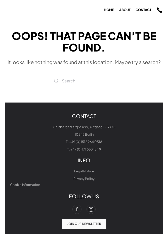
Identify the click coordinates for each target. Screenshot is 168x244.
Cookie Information (25, 185)
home (109, 10)
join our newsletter (84, 223)
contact (143, 10)
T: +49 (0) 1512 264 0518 (84, 142)
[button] (159, 10)
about (125, 10)
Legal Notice (84, 171)
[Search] (84, 81)
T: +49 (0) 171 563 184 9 (84, 149)
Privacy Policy (84, 179)
